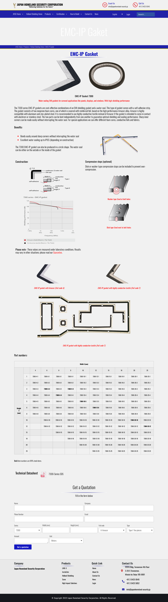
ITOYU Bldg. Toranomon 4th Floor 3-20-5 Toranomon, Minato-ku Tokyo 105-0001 (137, 571)
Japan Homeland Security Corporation (29, 568)
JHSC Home (18, 46)
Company (87, 503)
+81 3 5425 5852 (132, 583)
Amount (16, 536)
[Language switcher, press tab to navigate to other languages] (117, 14)
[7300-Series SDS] (44, 474)
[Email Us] (104, 4)
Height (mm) (75, 525)
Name (16, 503)
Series (16, 525)
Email (86, 514)
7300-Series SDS (56, 474)
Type (128, 525)
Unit (50, 536)
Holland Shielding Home (37, 46)
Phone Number (18, 514)
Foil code (101, 525)
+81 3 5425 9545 (144, 6)
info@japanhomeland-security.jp (118, 6)
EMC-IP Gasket (49, 46)
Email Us (111, 3)
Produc (26, 46)
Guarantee (57, 252)
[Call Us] (135, 4)
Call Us (141, 3)
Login (128, 14)
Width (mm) (46, 525)
